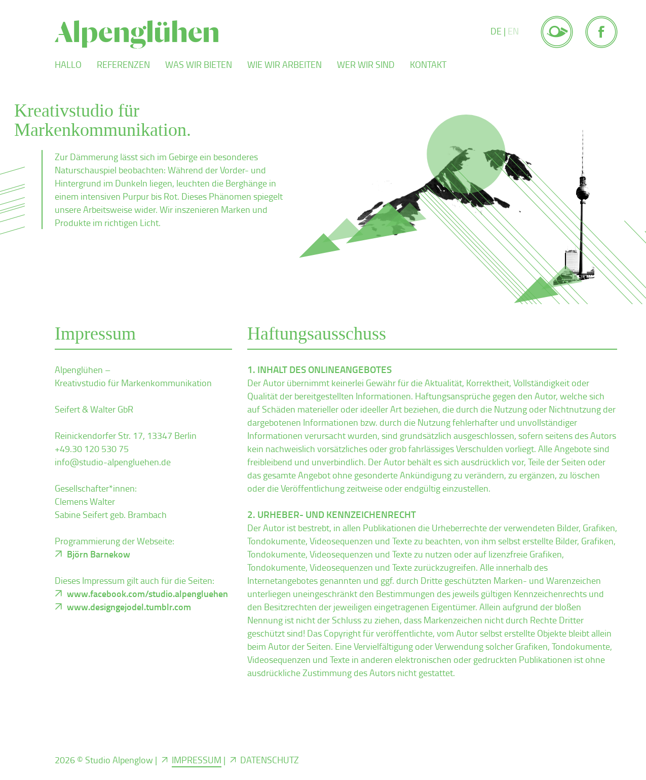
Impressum (196, 760)
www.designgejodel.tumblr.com (129, 606)
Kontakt (428, 64)
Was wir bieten (198, 64)
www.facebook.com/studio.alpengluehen (147, 593)
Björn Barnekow (98, 554)
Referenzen (123, 64)
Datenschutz (269, 760)
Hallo (68, 64)
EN (513, 31)
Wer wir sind (366, 64)
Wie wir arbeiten (284, 64)
